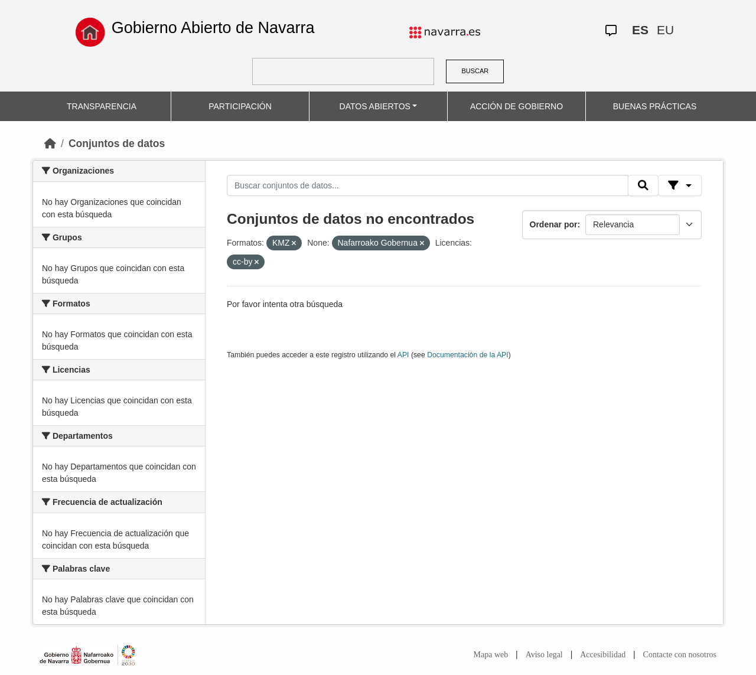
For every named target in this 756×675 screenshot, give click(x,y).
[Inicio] (50, 143)
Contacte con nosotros (679, 654)
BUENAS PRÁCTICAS (655, 106)
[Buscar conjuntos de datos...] (427, 185)
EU (665, 30)
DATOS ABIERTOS (375, 106)
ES (640, 30)
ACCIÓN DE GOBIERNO (516, 106)
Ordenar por (554, 224)
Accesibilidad (602, 654)
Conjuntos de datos (117, 143)
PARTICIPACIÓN (240, 106)
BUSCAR (474, 70)
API (403, 355)
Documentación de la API (468, 355)
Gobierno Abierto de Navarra (213, 28)
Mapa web (491, 654)
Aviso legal (544, 654)
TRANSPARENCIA (101, 106)
